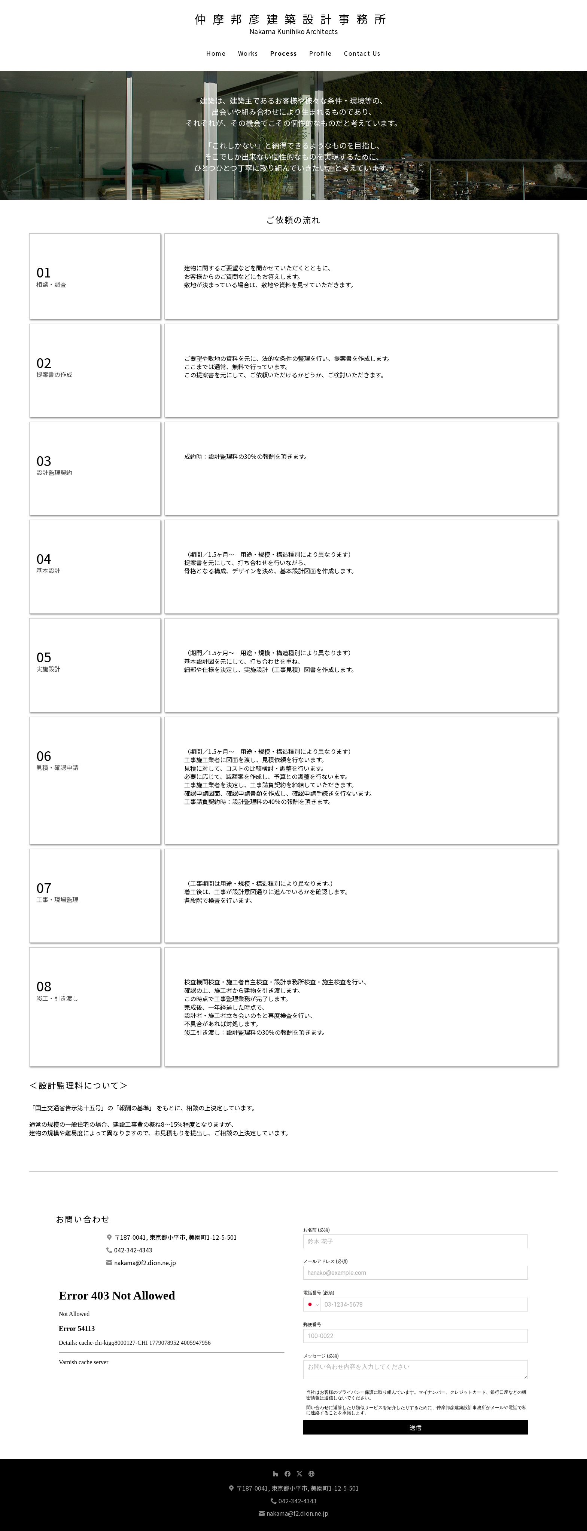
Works (248, 53)
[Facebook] (287, 1474)
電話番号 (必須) (415, 1300)
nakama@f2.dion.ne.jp (145, 1262)
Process (283, 53)
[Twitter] (299, 1474)
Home (216, 53)
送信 (416, 1427)
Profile (320, 53)
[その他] (311, 1474)
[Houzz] (275, 1474)
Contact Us (362, 53)
